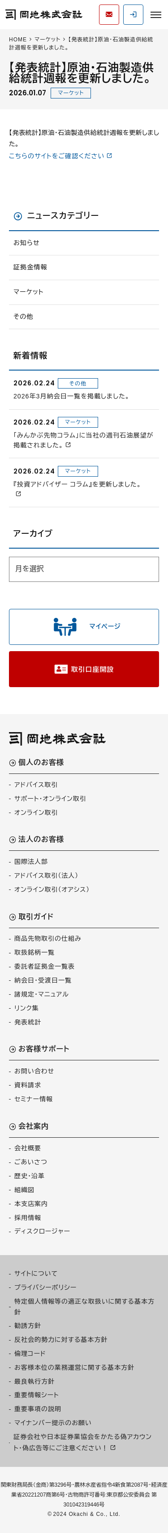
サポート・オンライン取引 (50, 798)
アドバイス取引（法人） (46, 875)
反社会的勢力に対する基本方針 (61, 1339)
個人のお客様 (41, 762)
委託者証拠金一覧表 (44, 966)
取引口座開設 (92, 669)
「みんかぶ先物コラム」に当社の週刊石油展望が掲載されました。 (83, 440)
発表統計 (27, 1022)
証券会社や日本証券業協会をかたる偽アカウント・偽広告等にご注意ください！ (82, 1442)
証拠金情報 (30, 267)
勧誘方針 (27, 1325)
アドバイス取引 (36, 784)
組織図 (24, 1189)
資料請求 (27, 1085)
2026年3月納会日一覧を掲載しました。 (71, 396)
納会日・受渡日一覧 (43, 980)
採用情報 (27, 1217)
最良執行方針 (34, 1381)
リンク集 (26, 1008)
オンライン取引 (36, 812)
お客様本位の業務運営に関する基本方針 (74, 1367)
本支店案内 (31, 1203)
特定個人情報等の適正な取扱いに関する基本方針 (84, 1307)
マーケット (71, 93)
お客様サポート (43, 1049)
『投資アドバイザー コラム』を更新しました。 (77, 484)
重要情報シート (36, 1395)
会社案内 (33, 1126)
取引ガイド (36, 917)
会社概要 (27, 1148)
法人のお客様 (41, 839)
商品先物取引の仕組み (48, 938)
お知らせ (26, 242)
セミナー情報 (33, 1099)
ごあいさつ (30, 1162)
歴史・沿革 (29, 1176)
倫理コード (30, 1353)
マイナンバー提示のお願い (53, 1422)
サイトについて (36, 1273)
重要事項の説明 (37, 1408)
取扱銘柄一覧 (34, 952)
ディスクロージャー (42, 1231)
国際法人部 (31, 861)
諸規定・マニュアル (41, 994)
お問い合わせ (34, 1071)
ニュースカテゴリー (63, 215)
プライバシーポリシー (45, 1287)
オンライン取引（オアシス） (52, 889)
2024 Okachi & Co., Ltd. (86, 1514)
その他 (23, 316)
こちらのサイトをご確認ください (56, 156)
